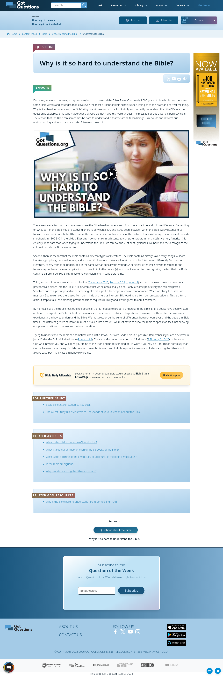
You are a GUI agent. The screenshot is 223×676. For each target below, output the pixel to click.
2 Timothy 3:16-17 (158, 339)
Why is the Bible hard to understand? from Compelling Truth (81, 501)
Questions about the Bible (116, 530)
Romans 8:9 (85, 339)
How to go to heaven (43, 20)
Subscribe (164, 20)
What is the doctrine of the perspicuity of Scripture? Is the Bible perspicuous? (91, 457)
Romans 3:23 (117, 282)
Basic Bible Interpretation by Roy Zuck (68, 404)
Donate (199, 20)
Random (133, 20)
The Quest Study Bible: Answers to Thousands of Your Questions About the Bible (93, 412)
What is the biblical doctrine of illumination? (71, 442)
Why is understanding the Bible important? (71, 471)
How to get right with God (46, 24)
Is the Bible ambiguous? (60, 464)
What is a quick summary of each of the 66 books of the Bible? (82, 449)
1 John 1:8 (132, 282)
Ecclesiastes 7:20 (98, 282)
